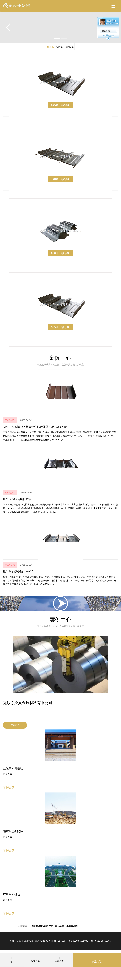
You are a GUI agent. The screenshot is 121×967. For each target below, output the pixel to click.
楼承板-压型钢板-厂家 (42, 926)
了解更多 (8, 787)
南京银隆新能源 (13, 831)
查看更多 (15, 725)
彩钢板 (59, 46)
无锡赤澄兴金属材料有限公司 (27, 703)
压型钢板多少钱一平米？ (18, 571)
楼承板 (50, 46)
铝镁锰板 (69, 46)
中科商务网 (72, 926)
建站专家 (59, 926)
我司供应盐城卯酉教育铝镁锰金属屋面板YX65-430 (35, 426)
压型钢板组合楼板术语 (17, 499)
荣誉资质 (7, 773)
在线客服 (105, 30)
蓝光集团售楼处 (13, 768)
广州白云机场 (11, 894)
